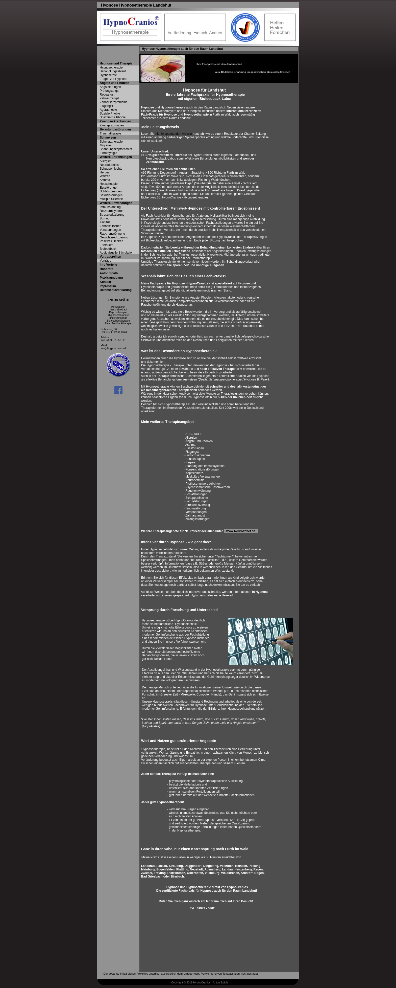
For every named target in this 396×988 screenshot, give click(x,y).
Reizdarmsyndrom (112, 211)
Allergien (106, 161)
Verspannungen (110, 230)
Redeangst (107, 94)
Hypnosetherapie (111, 67)
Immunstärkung (110, 207)
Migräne (105, 145)
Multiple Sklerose (111, 199)
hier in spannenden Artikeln (173, 134)
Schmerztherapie (111, 141)
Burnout (105, 218)
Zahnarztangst (109, 98)
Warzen (105, 176)
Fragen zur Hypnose (113, 79)
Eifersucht (106, 245)
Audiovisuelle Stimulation (116, 252)
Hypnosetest (108, 75)
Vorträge (105, 260)
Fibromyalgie (108, 153)
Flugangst (106, 106)
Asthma (105, 180)
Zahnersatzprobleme (114, 102)
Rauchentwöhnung (112, 233)
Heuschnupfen (109, 184)
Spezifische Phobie (113, 117)
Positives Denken (111, 241)
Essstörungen (109, 187)
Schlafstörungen (111, 191)
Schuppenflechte (111, 168)
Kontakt (105, 282)
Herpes (105, 172)
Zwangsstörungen (112, 125)
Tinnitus (105, 222)
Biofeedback (108, 249)
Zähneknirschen (110, 226)
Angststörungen (110, 87)
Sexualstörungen (111, 195)
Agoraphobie (108, 109)
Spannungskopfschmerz (116, 149)
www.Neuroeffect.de (242, 531)
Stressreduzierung (112, 214)
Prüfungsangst (109, 91)
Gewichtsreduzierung (114, 237)
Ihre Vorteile (108, 264)
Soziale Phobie (110, 113)
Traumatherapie (110, 133)
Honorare (106, 269)
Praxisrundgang (111, 277)
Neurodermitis (109, 165)
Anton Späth (109, 273)
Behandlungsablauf (113, 71)
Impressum (108, 286)
